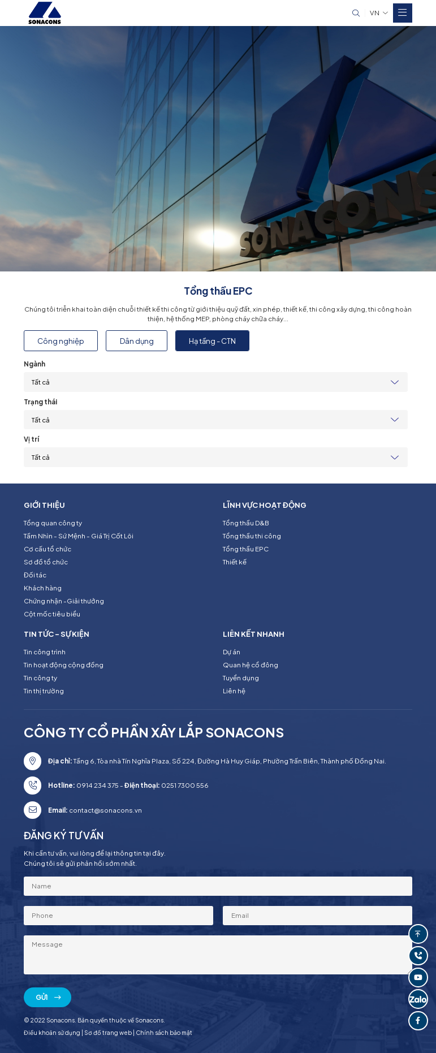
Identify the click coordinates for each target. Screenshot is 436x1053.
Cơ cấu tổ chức (47, 549)
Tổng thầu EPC (246, 549)
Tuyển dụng (241, 678)
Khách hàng (43, 588)
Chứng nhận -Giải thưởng (64, 601)
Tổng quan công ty (53, 523)
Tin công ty (40, 678)
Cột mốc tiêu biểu (52, 614)
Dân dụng (137, 341)
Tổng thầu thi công (252, 536)
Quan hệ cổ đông (250, 665)
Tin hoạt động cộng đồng (63, 665)
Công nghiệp (60, 341)
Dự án (231, 652)
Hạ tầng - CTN (212, 341)
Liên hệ (234, 691)
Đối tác (35, 575)
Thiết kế (235, 562)
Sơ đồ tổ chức (46, 562)
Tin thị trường (44, 691)
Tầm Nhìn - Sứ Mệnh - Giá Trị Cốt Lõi (78, 536)
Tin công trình (45, 652)
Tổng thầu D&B (246, 523)
